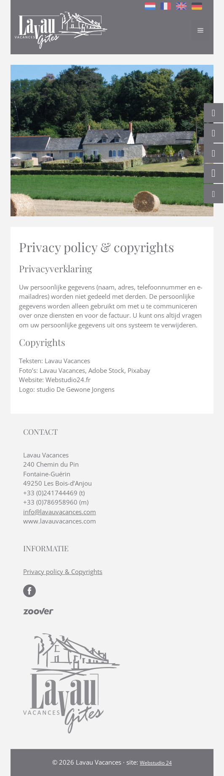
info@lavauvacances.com (59, 512)
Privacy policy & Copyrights (62, 571)
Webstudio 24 (156, 762)
